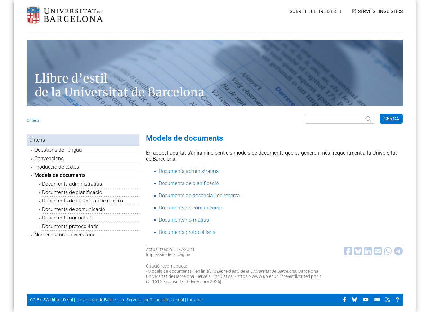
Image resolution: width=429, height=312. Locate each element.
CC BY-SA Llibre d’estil (51, 299)
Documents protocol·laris (70, 226)
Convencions (49, 159)
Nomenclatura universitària (65, 235)
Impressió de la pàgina (168, 254)
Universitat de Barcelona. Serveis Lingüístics (119, 299)
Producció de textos (56, 167)
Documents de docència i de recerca (82, 201)
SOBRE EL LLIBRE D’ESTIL (316, 11)
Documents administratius (72, 184)
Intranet (195, 299)
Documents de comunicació (73, 209)
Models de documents (59, 175)
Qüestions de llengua (58, 150)
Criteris (33, 120)
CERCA (391, 119)
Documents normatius (67, 218)
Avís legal (174, 299)
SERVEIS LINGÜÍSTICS (380, 11)
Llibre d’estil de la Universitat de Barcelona (119, 85)
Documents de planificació (72, 192)
